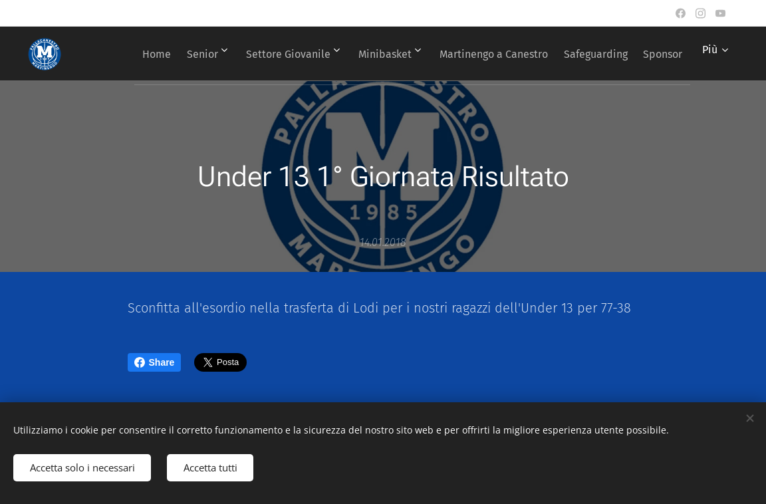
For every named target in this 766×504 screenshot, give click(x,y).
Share (154, 362)
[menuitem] (175, 54)
